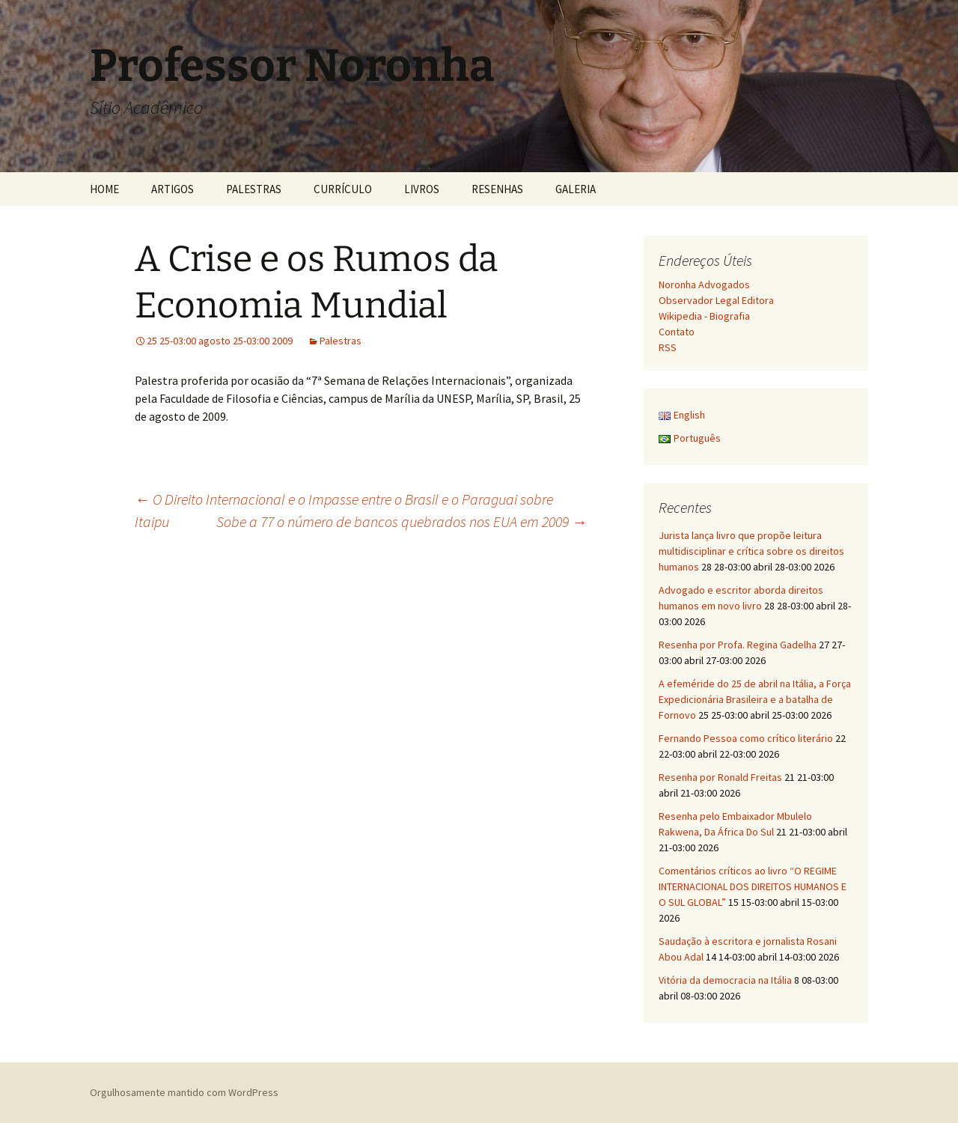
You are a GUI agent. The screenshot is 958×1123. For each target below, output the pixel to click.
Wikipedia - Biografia (704, 316)
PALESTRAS (253, 189)
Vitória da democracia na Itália (725, 980)
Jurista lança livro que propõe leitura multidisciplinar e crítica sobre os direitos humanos (751, 551)
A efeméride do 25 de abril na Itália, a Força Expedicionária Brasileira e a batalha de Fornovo (755, 699)
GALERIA (575, 189)
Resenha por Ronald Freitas (720, 777)
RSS (668, 347)
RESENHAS (497, 189)
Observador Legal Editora (716, 300)
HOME (104, 189)
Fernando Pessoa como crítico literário (746, 738)
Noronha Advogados (704, 284)
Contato (677, 331)
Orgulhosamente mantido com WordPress (184, 1092)
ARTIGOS (172, 189)
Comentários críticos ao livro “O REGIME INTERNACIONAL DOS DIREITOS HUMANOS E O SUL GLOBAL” (752, 886)
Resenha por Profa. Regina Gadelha (738, 644)
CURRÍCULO (343, 189)
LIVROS (421, 189)
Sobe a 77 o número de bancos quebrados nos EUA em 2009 (401, 521)
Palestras (340, 340)
